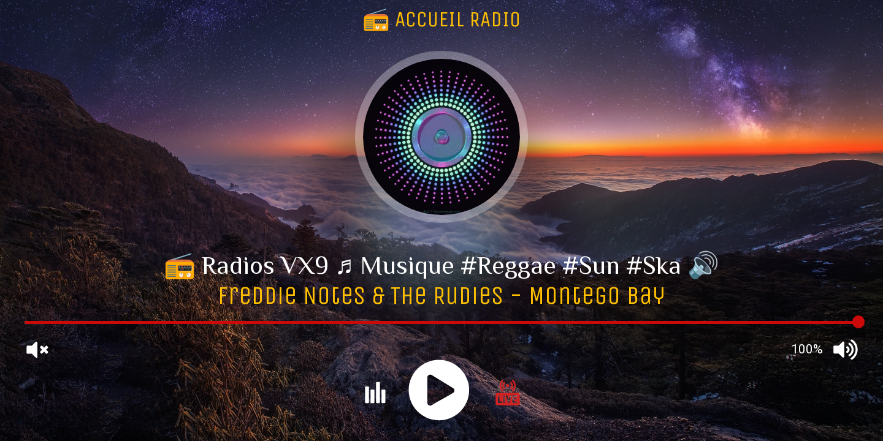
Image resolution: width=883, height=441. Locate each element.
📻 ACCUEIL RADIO (441, 19)
